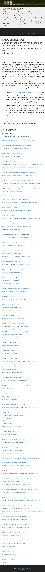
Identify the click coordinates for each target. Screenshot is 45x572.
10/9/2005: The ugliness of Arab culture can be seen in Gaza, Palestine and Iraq (16, 524)
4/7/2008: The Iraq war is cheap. (7, 329)
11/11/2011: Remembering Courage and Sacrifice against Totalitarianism (15, 237)
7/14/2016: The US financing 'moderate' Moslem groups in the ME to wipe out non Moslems (19, 172)
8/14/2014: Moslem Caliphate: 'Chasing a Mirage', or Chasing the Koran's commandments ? (19, 202)
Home (3, 34)
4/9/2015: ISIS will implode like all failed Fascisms (11, 178)
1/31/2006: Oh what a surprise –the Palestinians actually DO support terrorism (16, 497)
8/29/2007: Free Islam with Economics (8, 369)
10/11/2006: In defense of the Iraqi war (9, 434)
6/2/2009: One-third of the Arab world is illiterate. (11, 304)
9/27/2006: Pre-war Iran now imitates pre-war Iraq (11, 437)
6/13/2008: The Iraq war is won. (7, 321)
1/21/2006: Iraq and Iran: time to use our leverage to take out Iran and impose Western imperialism (20, 500)
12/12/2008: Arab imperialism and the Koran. (10, 312)
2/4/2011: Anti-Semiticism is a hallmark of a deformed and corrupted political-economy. (18, 267)
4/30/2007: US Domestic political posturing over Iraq (11, 383)
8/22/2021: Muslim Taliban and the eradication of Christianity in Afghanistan (16, 145)
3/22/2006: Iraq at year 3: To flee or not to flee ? (10, 481)
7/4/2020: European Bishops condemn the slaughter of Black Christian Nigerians (16, 159)
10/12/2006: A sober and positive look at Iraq (10, 431)
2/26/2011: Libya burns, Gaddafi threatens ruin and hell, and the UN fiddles (16, 258)
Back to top (22, 569)
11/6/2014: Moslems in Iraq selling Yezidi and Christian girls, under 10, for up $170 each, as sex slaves (20, 183)
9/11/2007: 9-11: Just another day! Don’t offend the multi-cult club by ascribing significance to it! (20, 364)
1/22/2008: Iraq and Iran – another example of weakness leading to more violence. (17, 337)
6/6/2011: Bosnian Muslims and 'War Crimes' (10, 242)
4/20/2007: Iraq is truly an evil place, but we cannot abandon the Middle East (16, 385)
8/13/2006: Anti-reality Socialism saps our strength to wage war (13, 442)
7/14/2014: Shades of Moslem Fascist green (9, 207)
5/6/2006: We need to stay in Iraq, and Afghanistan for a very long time (15, 468)
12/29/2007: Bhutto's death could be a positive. (10, 342)
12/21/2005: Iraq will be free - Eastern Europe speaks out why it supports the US (16, 505)
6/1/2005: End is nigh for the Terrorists (8, 546)
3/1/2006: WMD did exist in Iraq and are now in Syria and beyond (14, 492)
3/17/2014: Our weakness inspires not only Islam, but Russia (13, 223)
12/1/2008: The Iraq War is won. (7, 315)
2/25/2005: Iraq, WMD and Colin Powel (9, 559)
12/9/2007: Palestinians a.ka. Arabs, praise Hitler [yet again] (13, 348)
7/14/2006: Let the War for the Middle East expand (11, 455)
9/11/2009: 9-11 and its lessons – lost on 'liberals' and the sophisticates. (15, 288)
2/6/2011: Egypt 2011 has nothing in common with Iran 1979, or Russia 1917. (16, 264)
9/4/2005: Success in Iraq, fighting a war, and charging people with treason (15, 527)
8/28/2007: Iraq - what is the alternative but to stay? (11, 372)
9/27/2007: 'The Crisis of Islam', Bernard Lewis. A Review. (12, 356)
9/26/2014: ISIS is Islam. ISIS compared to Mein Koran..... (12, 191)
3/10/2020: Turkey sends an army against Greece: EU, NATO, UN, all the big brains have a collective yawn (21, 164)
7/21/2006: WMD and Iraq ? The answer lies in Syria (11, 450)
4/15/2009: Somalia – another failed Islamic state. (11, 307)
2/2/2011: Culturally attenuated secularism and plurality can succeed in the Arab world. (18, 269)
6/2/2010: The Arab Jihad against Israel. (9, 277)
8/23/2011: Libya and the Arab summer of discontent (11, 240)
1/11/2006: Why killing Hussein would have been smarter (12, 503)
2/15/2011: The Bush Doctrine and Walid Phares (10, 261)
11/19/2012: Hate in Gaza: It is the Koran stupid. (10, 229)
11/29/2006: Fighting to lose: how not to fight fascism (11, 418)
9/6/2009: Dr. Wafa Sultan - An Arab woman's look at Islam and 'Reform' (15, 291)
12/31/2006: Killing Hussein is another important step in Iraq (13, 410)
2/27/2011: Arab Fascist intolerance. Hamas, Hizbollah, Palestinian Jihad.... (15, 256)
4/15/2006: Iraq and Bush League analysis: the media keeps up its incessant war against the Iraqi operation (22, 476)
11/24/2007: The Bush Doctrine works (8, 350)
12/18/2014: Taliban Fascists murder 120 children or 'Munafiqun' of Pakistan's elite (17, 180)
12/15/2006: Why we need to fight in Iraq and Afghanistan (12, 415)
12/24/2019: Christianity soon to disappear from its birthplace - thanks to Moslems (17, 169)
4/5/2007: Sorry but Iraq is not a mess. (8, 388)
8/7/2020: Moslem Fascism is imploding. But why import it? (12, 156)
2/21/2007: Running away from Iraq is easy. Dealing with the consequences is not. (17, 393)
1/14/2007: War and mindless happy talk (9, 399)
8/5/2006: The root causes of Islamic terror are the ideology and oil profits (15, 445)
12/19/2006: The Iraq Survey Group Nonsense (10, 412)
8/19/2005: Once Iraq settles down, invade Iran (10, 530)
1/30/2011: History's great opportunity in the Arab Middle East (13, 275)
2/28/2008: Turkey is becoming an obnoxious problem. (12, 334)
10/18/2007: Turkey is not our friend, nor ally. (10, 353)
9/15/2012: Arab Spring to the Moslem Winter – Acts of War (13, 232)
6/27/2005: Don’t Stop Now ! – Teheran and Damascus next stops (14, 540)
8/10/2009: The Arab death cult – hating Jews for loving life (12, 294)
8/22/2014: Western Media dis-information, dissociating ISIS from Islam (15, 199)
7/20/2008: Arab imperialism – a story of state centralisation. (13, 318)
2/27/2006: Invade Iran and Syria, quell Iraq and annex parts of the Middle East (16, 495)
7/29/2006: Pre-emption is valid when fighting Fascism (12, 447)
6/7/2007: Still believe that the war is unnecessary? (11, 377)
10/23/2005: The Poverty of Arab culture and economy (12, 522)
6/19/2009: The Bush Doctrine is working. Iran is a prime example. (14, 302)
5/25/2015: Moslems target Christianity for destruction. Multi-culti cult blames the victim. (18, 175)
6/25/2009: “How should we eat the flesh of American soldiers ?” (14, 299)
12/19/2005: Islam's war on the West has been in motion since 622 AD (15, 508)
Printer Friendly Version (11, 38)
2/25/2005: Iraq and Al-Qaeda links (8, 557)
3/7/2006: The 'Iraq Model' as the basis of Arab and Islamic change (14, 486)
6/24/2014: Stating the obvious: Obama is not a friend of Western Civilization (16, 210)
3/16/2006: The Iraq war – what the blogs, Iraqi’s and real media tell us (15, 484)
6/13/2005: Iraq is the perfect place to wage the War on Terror (13, 543)
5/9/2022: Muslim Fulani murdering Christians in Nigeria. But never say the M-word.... (18, 140)
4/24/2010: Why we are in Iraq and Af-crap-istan (10, 280)
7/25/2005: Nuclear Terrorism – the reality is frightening (12, 535)
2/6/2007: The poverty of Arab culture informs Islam (11, 396)
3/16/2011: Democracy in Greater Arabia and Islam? (11, 253)
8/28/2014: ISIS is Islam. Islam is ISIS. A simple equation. (12, 196)
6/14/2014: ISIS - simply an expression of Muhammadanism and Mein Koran (16, 221)
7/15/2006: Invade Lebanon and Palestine (9, 453)
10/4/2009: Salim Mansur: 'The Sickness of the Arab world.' (12, 283)
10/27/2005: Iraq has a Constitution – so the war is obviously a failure (14, 519)
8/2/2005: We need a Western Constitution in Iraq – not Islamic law (14, 532)
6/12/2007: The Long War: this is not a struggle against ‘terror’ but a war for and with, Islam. (19, 375)
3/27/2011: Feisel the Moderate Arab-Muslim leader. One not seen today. (15, 250)
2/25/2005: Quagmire (5, 562)
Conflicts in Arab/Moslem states (15, 136)
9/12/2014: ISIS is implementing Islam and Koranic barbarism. (13, 194)
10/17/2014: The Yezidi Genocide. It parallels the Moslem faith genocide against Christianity (19, 188)
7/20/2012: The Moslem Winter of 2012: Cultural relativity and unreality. (15, 234)
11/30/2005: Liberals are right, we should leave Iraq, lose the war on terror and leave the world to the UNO (22, 511)
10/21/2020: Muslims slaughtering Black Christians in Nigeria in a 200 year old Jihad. (17, 151)
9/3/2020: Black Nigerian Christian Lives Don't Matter (11, 153)
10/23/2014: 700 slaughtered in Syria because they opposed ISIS (13, 186)
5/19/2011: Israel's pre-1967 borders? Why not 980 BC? (12, 248)
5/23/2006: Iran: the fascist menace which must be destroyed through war (15, 465)
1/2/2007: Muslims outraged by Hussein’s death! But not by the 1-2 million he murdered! (18, 407)
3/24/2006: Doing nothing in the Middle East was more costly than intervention (16, 478)
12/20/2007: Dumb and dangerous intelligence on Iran (11, 345)
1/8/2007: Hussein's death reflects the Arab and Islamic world (13, 404)
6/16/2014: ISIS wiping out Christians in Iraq (9, 215)
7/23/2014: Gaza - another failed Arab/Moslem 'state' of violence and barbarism (16, 205)
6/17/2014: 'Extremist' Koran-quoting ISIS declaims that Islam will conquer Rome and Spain (18, 213)
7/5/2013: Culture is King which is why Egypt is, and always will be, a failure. (16, 226)
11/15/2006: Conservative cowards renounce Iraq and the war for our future (16, 420)
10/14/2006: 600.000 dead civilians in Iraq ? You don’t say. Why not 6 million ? (16, 428)
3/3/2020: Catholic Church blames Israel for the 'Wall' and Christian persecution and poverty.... (19, 167)
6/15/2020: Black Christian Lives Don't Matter (10, 161)
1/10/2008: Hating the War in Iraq (8, 339)
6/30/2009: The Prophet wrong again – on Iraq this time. (12, 296)
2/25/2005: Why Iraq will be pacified (8, 554)
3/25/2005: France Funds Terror (7, 551)
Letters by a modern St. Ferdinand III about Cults (24, 34)
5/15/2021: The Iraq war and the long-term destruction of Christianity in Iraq (16, 148)
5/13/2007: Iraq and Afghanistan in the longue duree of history (13, 380)
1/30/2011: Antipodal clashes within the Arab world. (11, 272)
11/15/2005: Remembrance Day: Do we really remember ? (12, 513)
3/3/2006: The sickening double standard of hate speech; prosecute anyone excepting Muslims (19, 489)
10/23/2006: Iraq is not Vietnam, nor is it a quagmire (11, 426)
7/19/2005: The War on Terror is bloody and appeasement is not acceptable (16, 538)
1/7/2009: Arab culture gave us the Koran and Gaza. (11, 310)
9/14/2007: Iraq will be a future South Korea (10, 358)
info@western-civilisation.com (33, 566)
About (8, 34)
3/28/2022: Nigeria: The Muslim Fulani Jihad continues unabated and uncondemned (17, 142)
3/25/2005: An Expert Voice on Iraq (8, 549)
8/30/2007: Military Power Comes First (9, 366)
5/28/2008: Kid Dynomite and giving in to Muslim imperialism (13, 323)
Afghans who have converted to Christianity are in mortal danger (25, 92)
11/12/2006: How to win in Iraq (7, 423)
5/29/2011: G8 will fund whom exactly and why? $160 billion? (13, 245)
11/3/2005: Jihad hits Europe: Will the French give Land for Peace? (14, 516)
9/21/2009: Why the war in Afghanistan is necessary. (11, 285)
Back (2, 38)
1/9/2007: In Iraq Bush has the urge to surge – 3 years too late (13, 401)
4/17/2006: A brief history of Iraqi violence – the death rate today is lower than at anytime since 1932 (20, 473)
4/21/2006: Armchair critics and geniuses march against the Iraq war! (14, 470)
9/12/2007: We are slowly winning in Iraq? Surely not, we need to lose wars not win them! (18, 361)
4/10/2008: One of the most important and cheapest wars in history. (14, 326)
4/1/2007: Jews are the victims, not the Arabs (10, 391)
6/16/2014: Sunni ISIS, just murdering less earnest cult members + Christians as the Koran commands (20, 218)
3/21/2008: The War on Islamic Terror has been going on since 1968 (14, 331)
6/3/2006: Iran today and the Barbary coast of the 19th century (13, 462)
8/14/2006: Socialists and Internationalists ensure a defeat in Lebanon (14, 439)
